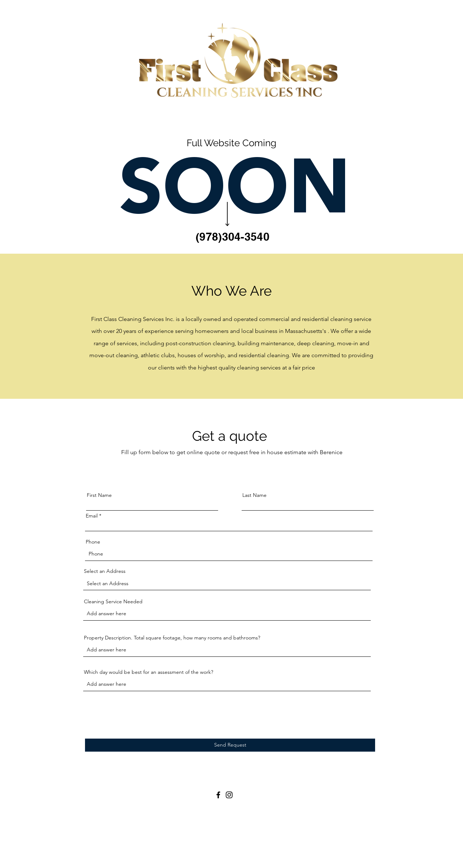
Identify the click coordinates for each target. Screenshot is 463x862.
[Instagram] (229, 794)
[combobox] (227, 583)
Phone (93, 541)
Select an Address (105, 571)
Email (92, 515)
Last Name (254, 495)
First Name (99, 495)
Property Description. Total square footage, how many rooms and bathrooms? (172, 637)
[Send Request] (230, 745)
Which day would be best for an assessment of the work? (148, 672)
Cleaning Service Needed (113, 601)
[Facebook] (218, 794)
